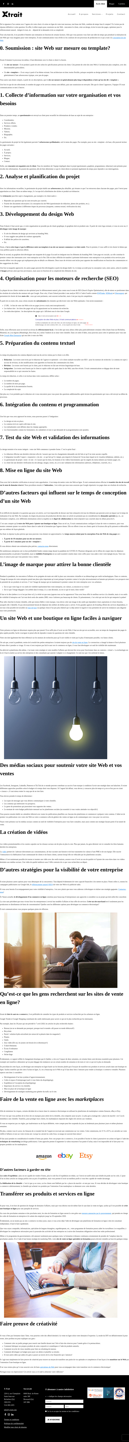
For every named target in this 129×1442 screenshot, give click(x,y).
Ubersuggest (119, 293)
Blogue (111, 4)
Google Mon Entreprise (12, 335)
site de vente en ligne (79, 642)
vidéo (4, 852)
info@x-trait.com (10, 1410)
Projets (109, 14)
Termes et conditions (11, 1420)
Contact (121, 14)
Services (96, 14)
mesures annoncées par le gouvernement (96, 1213)
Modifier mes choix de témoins (15, 1427)
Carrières (121, 4)
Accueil (71, 14)
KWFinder (101, 293)
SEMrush (109, 293)
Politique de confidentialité (14, 1424)
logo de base (32, 608)
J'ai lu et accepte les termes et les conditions (63, 1411)
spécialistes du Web (47, 1367)
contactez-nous (43, 546)
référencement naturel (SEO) (42, 885)
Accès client (100, 4)
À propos (83, 14)
